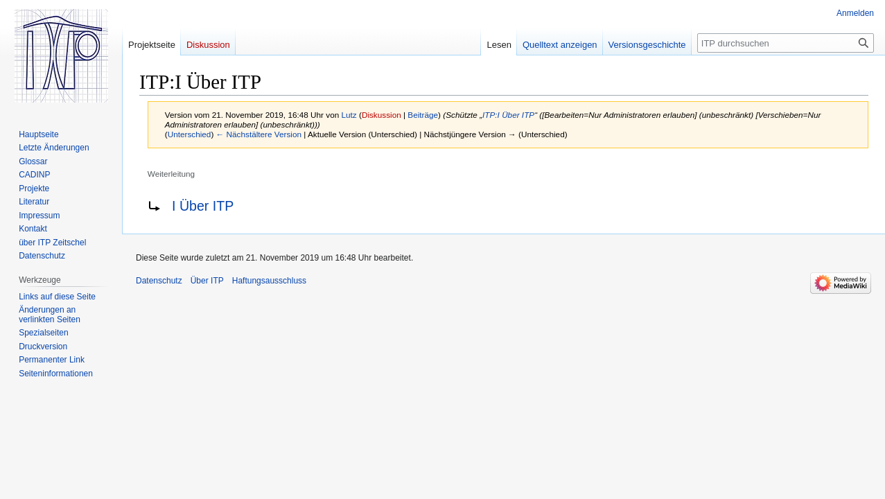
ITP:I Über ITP (508, 114)
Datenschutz (159, 281)
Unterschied (189, 134)
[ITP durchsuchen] (785, 43)
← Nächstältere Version (258, 134)
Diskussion (381, 114)
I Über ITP (203, 205)
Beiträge (423, 114)
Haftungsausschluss (269, 281)
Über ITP (207, 281)
